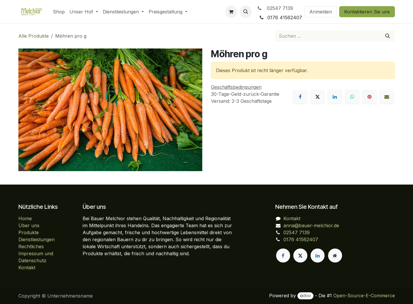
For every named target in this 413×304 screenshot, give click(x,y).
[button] (246, 12)
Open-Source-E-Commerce (364, 295)
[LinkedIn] (335, 97)
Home (25, 218)
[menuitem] (58, 12)
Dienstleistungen (36, 239)
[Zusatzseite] (335, 256)
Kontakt (26, 267)
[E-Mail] (387, 97)
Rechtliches (31, 246)
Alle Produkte (33, 36)
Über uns (28, 225)
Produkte (28, 232)
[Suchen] (387, 35)
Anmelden (320, 12)
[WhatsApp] (352, 97)
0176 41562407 (300, 239)
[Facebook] (300, 97)
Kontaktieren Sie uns (367, 12)
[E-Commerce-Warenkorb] (231, 12)
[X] (318, 97)
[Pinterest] (370, 97)
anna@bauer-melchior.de (311, 225)
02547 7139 (275, 8)
